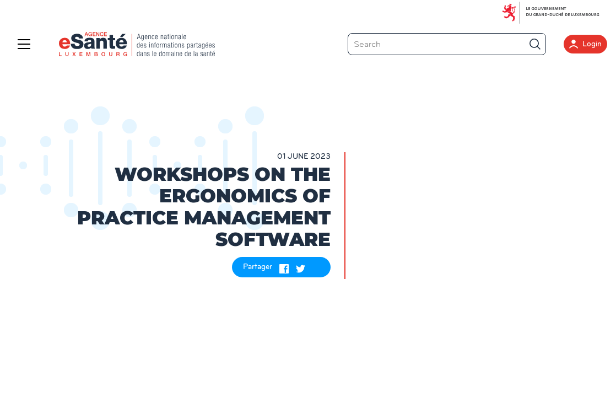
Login (585, 44)
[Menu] (26, 44)
